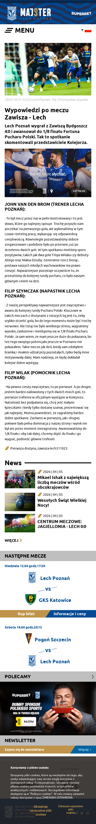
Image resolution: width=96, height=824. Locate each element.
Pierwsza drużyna (23, 448)
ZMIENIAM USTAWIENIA (57, 798)
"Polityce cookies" (41, 794)
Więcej (11, 540)
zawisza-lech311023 (52, 448)
